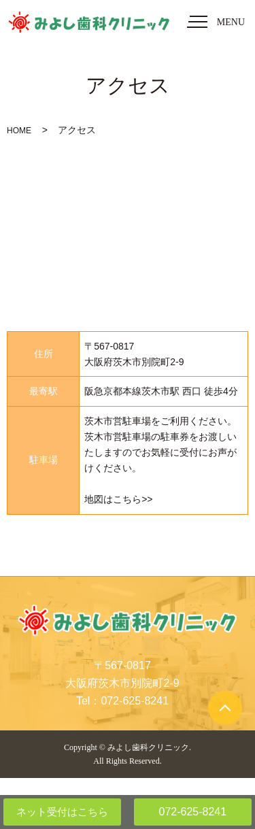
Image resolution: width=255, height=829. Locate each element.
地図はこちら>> (118, 499)
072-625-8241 (192, 811)
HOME (19, 130)
